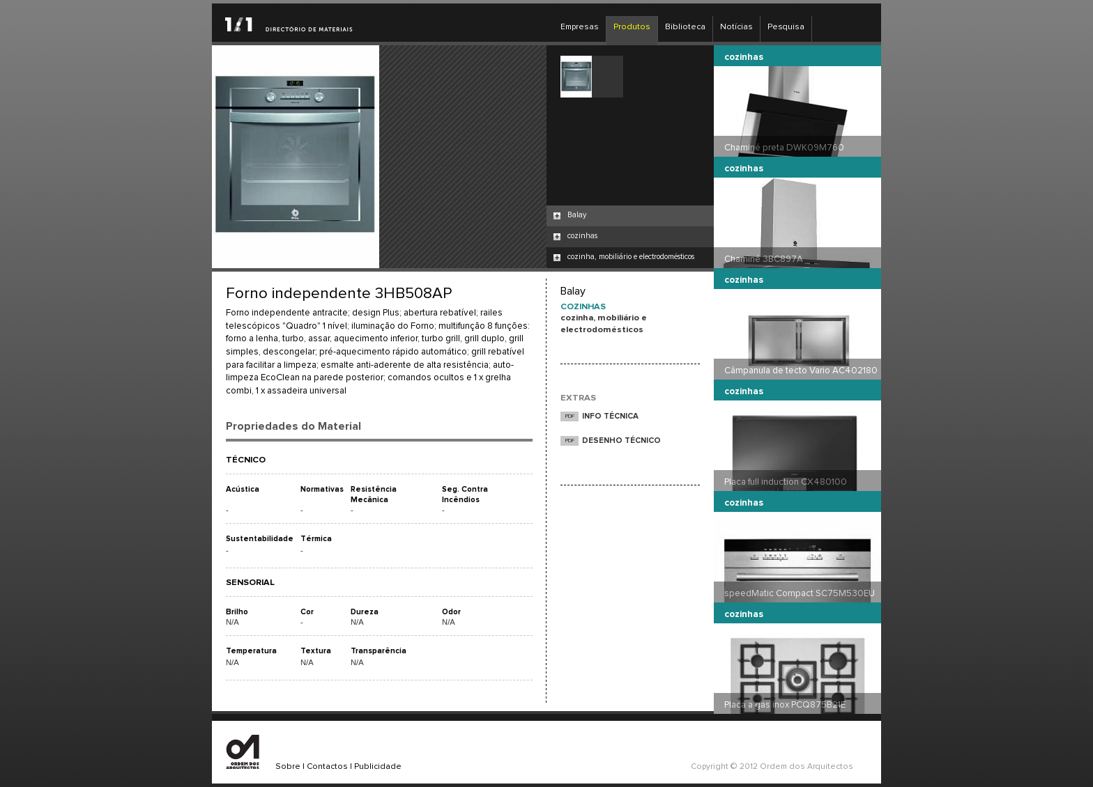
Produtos (631, 27)
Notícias (736, 27)
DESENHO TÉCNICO (621, 440)
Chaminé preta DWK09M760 (784, 148)
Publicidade (378, 767)
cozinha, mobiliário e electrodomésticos (630, 256)
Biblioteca (685, 27)
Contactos (327, 767)
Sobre (287, 767)
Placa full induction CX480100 (785, 482)
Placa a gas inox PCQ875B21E (785, 705)
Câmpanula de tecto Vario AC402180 (801, 370)
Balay (576, 215)
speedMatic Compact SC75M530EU (799, 593)
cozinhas (582, 236)
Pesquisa (785, 27)
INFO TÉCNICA (610, 416)
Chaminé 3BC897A (763, 259)
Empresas (579, 27)
